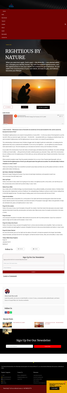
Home (4, 11)
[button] (65, 384)
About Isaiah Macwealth (4, 31)
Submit (34, 272)
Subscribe (47, 346)
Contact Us (4, 37)
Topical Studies (3, 22)
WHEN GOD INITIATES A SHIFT (20, 329)
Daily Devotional (4, 16)
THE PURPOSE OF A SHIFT (19, 322)
